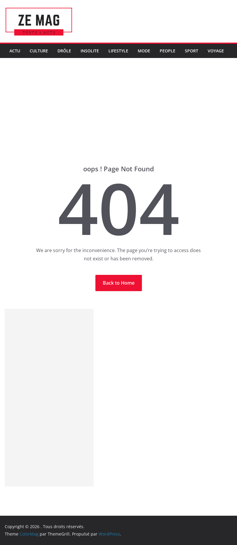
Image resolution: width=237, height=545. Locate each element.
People (167, 51)
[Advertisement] (118, 120)
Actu (14, 51)
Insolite (90, 51)
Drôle (64, 51)
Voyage (216, 51)
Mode (144, 51)
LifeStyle (118, 51)
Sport (191, 51)
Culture (39, 51)
